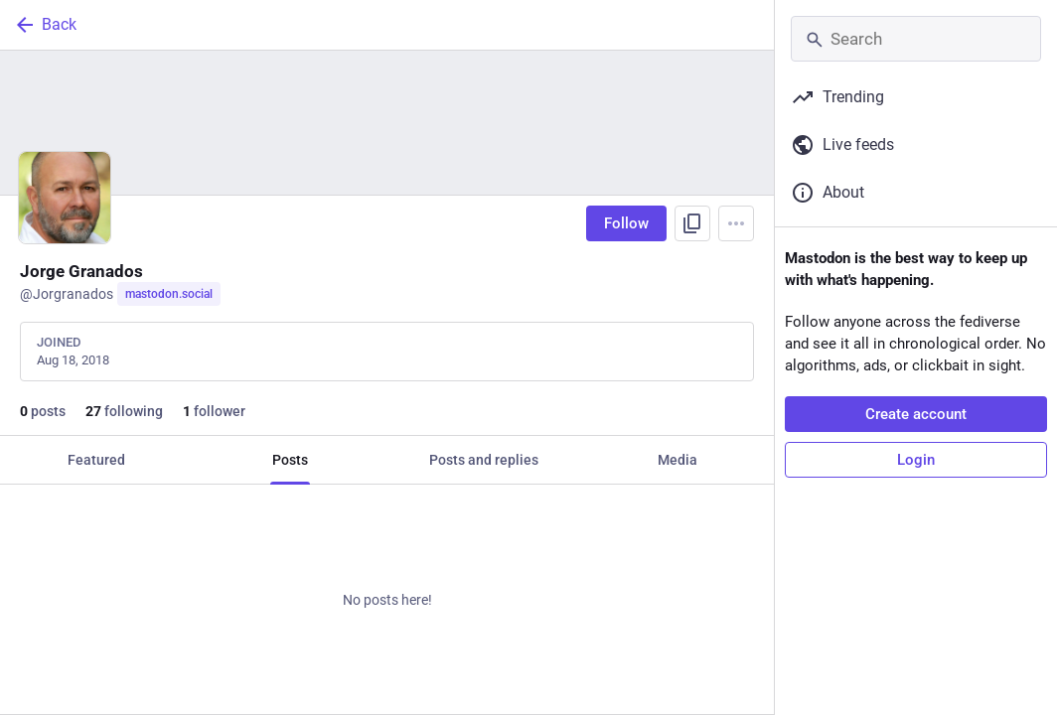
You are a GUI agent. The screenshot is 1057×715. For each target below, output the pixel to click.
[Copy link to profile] (692, 223)
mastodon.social (169, 294)
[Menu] (736, 223)
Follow (626, 223)
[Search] (916, 39)
